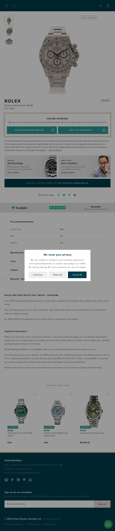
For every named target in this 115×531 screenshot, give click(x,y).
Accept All (77, 274)
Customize (38, 274)
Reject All (57, 274)
